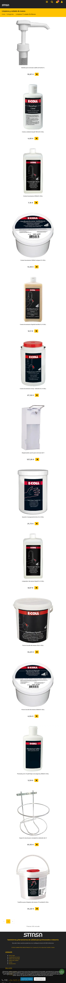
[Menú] (47, 2)
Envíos (10, 962)
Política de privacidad (14, 959)
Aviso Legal (12, 955)
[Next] (12, 921)
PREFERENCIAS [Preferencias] (39, 979)
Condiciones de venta (14, 957)
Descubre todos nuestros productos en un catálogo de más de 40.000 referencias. (33, 943)
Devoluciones (12, 964)
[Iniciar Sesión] (62, 2)
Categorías (10, 14)
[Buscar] (52, 2)
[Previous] (4, 921)
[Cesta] (57, 2)
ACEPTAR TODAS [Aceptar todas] (27, 979)
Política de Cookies (13, 960)
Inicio (3, 14)
